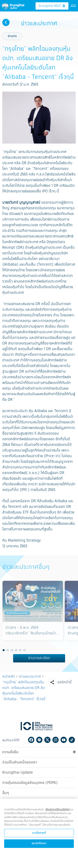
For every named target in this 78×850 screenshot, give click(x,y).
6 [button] (25, 649)
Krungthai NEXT (52, 22)
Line (39, 739)
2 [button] (8, 649)
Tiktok (72, 739)
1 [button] (4, 649)
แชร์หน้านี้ (64, 681)
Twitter (47, 739)
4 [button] (16, 649)
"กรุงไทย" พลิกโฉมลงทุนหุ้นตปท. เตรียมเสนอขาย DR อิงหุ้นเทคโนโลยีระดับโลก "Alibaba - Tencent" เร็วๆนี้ (23, 689)
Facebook (31, 739)
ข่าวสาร (12, 35)
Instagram (55, 739)
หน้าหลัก (8, 675)
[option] (32, 613)
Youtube (64, 739)
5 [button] (20, 649)
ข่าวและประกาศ (30, 675)
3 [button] (12, 649)
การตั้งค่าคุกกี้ (39, 837)
